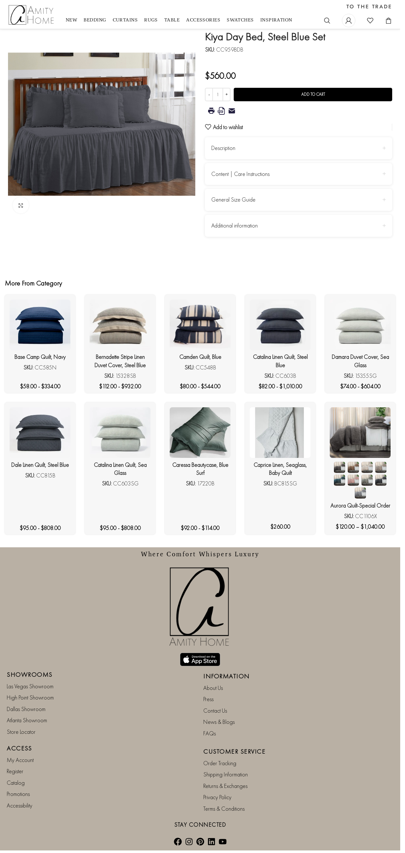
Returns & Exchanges (225, 786)
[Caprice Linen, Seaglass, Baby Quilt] (280, 432)
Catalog (16, 782)
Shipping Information (225, 774)
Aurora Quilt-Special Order (360, 505)
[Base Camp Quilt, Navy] (40, 325)
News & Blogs (219, 721)
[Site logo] (32, 15)
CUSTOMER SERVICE (234, 751)
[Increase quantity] (227, 94)
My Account (20, 760)
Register (15, 771)
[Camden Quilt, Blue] (200, 325)
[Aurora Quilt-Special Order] (360, 432)
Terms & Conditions (224, 808)
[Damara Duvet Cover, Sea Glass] (360, 325)
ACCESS (19, 748)
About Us (213, 688)
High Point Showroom (30, 697)
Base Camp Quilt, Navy (40, 356)
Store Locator (21, 731)
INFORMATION (226, 676)
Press (208, 699)
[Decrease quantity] (209, 94)
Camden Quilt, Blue (200, 356)
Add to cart (313, 94)
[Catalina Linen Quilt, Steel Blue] (280, 325)
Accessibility (19, 805)
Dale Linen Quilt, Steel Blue (40, 464)
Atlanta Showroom (27, 720)
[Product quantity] (218, 94)
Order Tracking (219, 763)
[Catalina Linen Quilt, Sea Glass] (120, 432)
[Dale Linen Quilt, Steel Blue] (40, 432)
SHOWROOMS (30, 674)
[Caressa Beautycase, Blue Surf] (200, 432)
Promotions (18, 794)
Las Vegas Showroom (30, 686)
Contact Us (215, 710)
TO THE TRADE (369, 6)
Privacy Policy (217, 797)
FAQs (209, 733)
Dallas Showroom (26, 709)
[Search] (327, 20)
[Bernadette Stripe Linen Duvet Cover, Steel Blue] (120, 325)
